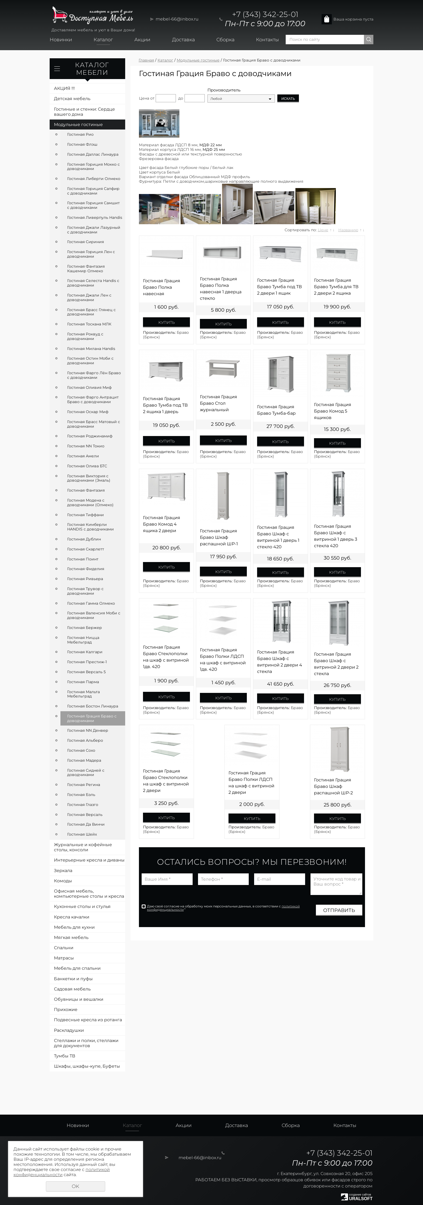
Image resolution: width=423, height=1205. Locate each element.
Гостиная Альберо (85, 740)
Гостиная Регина (83, 784)
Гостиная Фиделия (85, 568)
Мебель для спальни (77, 968)
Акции (142, 40)
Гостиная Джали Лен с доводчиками (89, 297)
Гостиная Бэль (81, 794)
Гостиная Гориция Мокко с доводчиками (93, 166)
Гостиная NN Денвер (87, 730)
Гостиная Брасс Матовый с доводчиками (93, 424)
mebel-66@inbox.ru (177, 19)
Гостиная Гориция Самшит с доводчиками (93, 205)
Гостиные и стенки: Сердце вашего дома (84, 112)
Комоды (63, 880)
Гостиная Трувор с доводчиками (85, 591)
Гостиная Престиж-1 (87, 661)
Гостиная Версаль (85, 814)
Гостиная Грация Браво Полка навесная (161, 287)
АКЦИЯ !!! (64, 88)
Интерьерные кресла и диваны (89, 860)
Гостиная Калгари (85, 651)
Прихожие (65, 1009)
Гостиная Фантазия (86, 490)
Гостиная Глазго (82, 804)
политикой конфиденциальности (61, 1172)
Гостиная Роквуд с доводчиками (85, 336)
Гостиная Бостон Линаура (92, 706)
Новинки (61, 40)
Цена (144, 98)
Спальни (63, 947)
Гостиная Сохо (81, 750)
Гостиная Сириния (85, 241)
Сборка (225, 40)
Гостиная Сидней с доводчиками (85, 772)
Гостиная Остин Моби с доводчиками (90, 360)
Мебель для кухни (74, 927)
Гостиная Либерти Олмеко (93, 178)
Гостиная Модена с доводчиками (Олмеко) (90, 502)
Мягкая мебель (71, 937)
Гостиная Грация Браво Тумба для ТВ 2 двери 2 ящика (336, 287)
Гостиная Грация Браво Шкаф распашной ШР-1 (219, 537)
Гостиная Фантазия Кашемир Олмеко (86, 268)
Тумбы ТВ (64, 1055)
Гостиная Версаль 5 (86, 671)
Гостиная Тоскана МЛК (89, 324)
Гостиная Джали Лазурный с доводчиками (93, 229)
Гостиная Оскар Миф (87, 411)
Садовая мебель (72, 989)
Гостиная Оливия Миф (89, 387)
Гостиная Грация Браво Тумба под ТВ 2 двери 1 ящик (279, 287)
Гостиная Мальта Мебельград (83, 694)
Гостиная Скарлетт (85, 549)
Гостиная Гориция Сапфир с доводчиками (93, 191)
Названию (348, 229)
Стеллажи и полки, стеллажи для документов (86, 1043)
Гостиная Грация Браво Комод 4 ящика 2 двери (161, 524)
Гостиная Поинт (82, 559)
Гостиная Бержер (84, 627)
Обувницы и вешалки (78, 999)
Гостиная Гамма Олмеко (91, 603)
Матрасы (64, 958)
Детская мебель (72, 98)
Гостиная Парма (83, 681)
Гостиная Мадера (84, 760)
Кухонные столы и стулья (82, 906)
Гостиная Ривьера (85, 578)
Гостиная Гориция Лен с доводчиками (91, 254)
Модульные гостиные (78, 124)
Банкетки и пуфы (73, 978)
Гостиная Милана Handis (91, 348)
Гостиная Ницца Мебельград (83, 640)
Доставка (183, 40)
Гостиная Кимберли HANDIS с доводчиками (90, 527)
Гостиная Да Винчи (86, 824)
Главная (146, 60)
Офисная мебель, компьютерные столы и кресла (89, 894)
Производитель (223, 90)
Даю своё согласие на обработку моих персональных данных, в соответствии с (223, 908)
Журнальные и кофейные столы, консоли (83, 847)
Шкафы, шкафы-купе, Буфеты (87, 1066)
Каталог (103, 40)
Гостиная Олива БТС (87, 466)
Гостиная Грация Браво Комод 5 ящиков (332, 411)
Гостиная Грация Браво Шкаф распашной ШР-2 (333, 786)
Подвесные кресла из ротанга (88, 1019)
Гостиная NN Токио (85, 446)
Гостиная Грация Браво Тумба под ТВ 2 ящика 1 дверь (165, 405)
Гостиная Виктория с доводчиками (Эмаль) (88, 478)
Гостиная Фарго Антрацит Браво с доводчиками (93, 399)
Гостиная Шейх (82, 834)
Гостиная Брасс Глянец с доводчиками (91, 312)
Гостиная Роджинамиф (89, 436)
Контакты (267, 40)
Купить (166, 322)
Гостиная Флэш (82, 144)
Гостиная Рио (80, 134)
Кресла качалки (71, 917)
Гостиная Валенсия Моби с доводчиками (93, 615)
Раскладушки (69, 1030)
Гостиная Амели (83, 456)
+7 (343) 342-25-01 (265, 14)
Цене (323, 229)
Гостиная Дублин (84, 539)
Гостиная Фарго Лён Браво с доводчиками (94, 375)
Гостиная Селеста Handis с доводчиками (93, 283)
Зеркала (63, 870)
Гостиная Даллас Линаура (92, 154)
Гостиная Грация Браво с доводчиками (92, 718)
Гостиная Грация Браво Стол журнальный (218, 403)
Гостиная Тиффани (85, 514)
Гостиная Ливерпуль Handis (94, 217)
